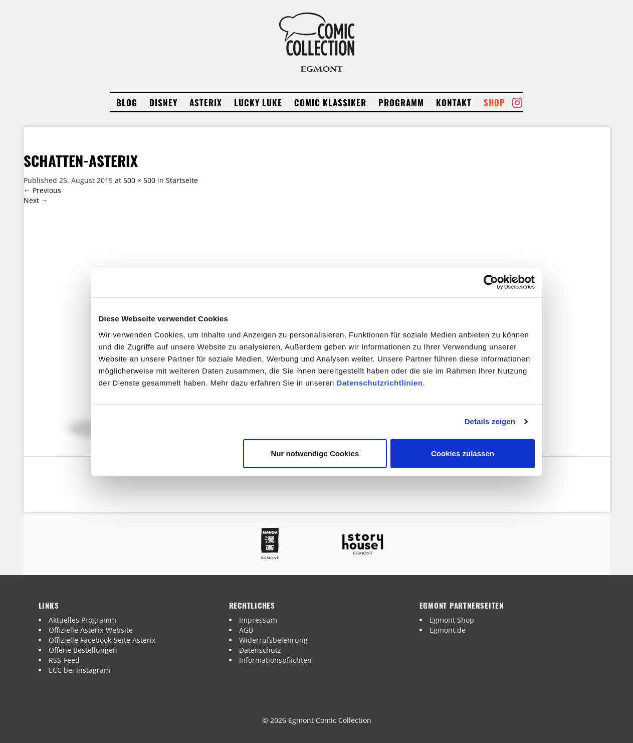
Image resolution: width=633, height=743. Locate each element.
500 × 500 (139, 180)
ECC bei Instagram (79, 670)
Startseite (182, 180)
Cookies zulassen (462, 453)
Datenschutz (260, 650)
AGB (246, 630)
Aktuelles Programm (82, 620)
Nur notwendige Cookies (315, 453)
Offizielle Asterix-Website (91, 630)
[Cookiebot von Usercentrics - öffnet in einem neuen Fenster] (491, 282)
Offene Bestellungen (83, 650)
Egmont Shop (452, 620)
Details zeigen (490, 421)
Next (36, 200)
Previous (42, 190)
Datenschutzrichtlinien (380, 382)
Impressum (258, 620)
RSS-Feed (64, 660)
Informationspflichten (275, 660)
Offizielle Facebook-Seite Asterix (102, 640)
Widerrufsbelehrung (273, 640)
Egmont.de (448, 630)
